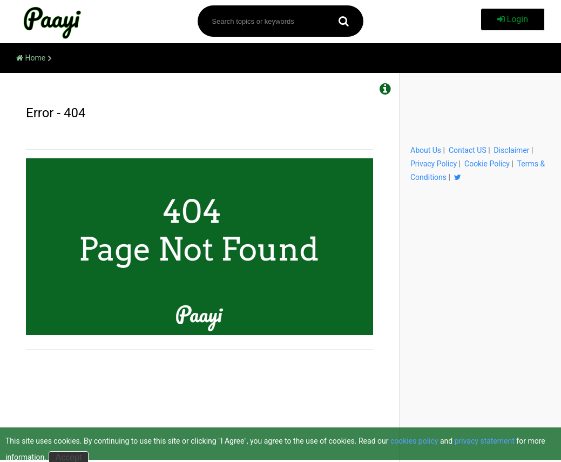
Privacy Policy (433, 163)
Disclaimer (512, 150)
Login (512, 19)
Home (30, 57)
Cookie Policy (487, 163)
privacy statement (485, 441)
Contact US (467, 150)
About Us (425, 150)
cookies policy (414, 441)
